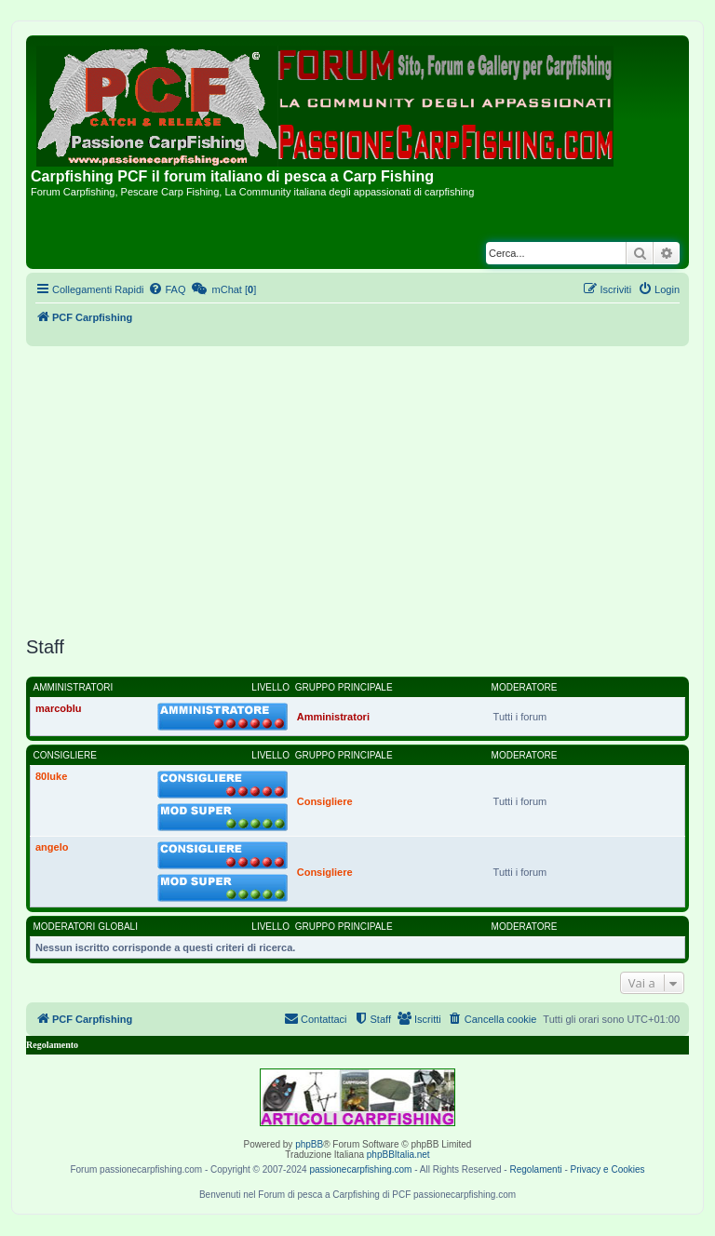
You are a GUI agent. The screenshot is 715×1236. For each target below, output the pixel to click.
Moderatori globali (86, 926)
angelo (51, 847)
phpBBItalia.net (398, 1154)
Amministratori (74, 687)
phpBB (309, 1144)
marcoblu (58, 708)
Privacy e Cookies (608, 1169)
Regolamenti (535, 1169)
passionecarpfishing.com (360, 1169)
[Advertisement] (357, 491)
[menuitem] (166, 289)
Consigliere (65, 755)
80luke (51, 776)
